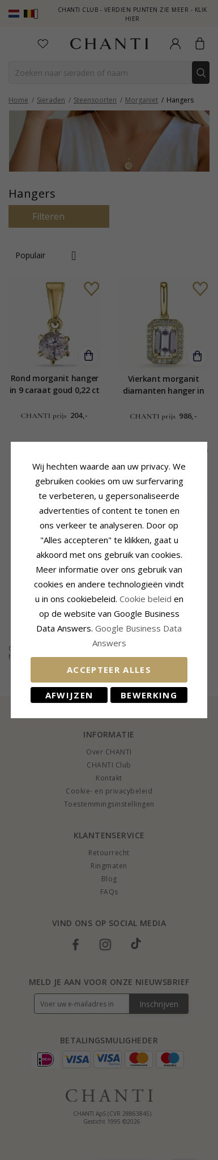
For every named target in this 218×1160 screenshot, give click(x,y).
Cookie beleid (146, 598)
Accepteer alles (109, 669)
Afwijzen (69, 695)
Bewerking (149, 695)
